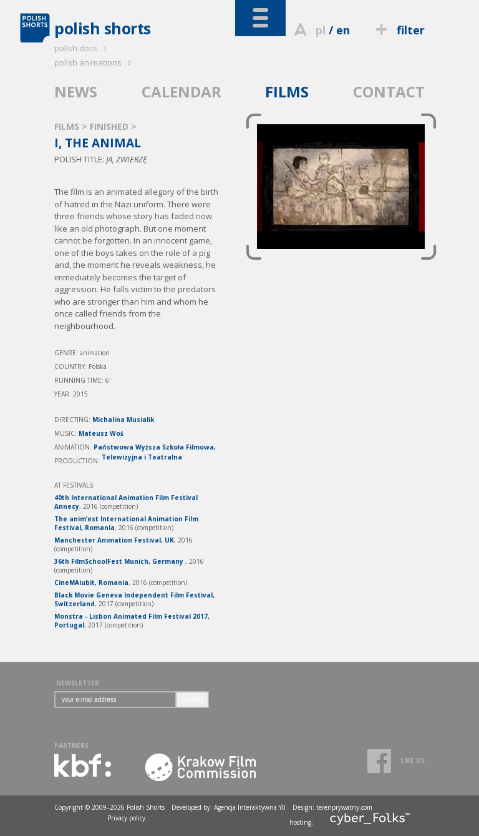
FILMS (287, 91)
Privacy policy (126, 818)
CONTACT (389, 91)
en (343, 29)
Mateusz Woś (101, 433)
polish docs (82, 48)
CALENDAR (181, 91)
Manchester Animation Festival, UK (114, 540)
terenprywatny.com (344, 807)
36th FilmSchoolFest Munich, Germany (119, 561)
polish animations (94, 62)
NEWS (75, 91)
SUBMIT (192, 699)
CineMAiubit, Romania (91, 582)
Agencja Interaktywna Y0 (250, 807)
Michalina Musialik (123, 419)
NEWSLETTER (77, 683)
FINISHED (110, 126)
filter (398, 29)
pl (321, 29)
